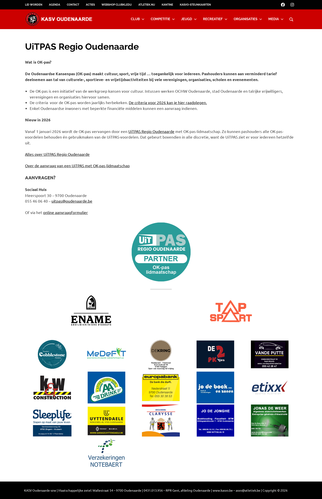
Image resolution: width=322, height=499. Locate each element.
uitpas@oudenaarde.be (71, 201)
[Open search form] (291, 19)
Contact (73, 4)
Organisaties (248, 19)
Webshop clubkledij (117, 4)
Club (137, 19)
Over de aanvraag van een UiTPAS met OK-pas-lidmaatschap (77, 165)
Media (276, 19)
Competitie (163, 19)
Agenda (54, 4)
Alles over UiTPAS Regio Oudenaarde (57, 154)
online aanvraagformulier (65, 212)
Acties (90, 4)
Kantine (167, 4)
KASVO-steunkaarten (195, 4)
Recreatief (215, 19)
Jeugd (189, 19)
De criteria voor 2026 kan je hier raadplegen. (168, 102)
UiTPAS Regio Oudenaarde (151, 131)
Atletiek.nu (146, 4)
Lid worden (33, 4)
